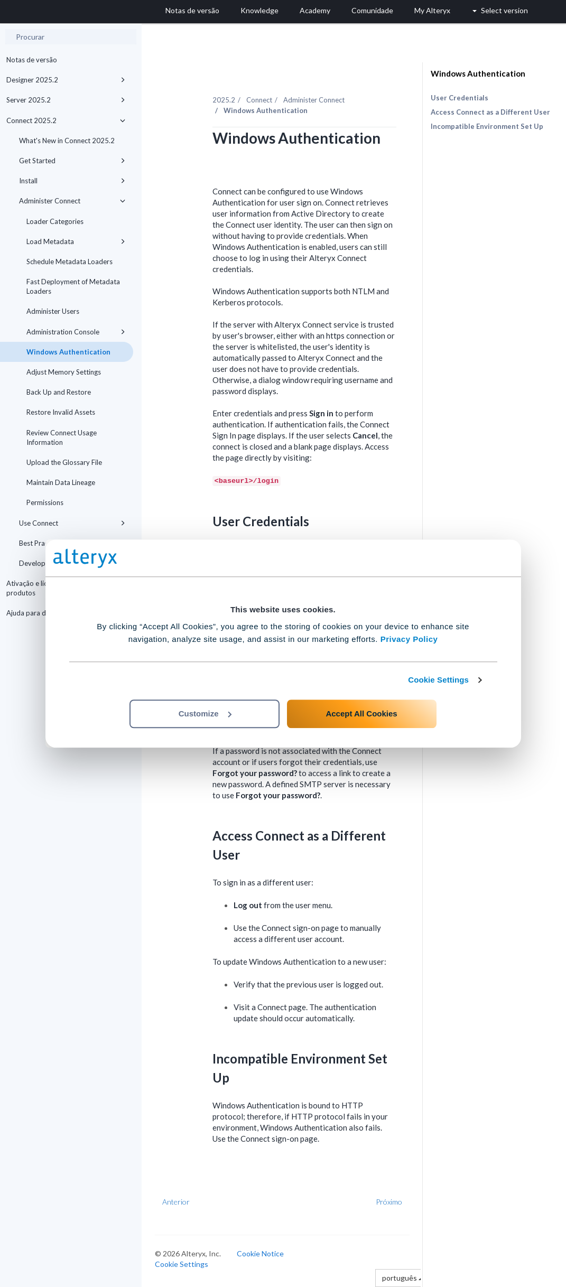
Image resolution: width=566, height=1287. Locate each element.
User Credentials (459, 98)
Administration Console (75, 332)
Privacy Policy (409, 639)
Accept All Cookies (361, 713)
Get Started (72, 160)
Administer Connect (72, 201)
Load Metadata (75, 241)
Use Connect (72, 523)
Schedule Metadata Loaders (69, 261)
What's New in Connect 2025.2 (67, 140)
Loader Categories (54, 221)
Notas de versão (31, 59)
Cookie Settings (438, 679)
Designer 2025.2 (65, 80)
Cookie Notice (260, 1253)
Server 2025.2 (65, 100)
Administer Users (52, 311)
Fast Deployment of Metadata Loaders (73, 286)
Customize (205, 713)
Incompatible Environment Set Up (487, 126)
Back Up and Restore (58, 392)
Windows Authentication (68, 352)
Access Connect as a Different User (490, 112)
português (402, 1277)
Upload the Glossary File (64, 462)
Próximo (389, 1201)
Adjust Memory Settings (63, 372)
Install (72, 180)
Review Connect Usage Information (61, 437)
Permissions (44, 502)
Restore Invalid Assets (60, 412)
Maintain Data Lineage (60, 482)
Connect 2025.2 (65, 120)
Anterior (176, 1201)
